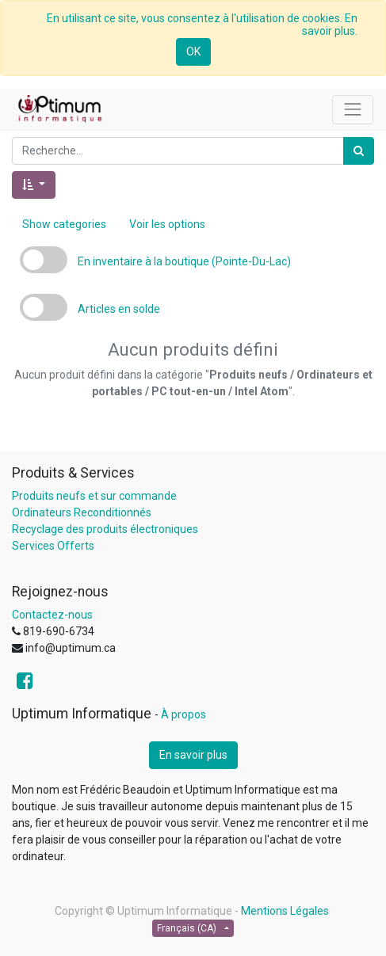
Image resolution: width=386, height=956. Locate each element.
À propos (183, 714)
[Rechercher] (358, 151)
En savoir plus (193, 754)
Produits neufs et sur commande (94, 495)
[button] (33, 185)
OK (193, 51)
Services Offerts (53, 545)
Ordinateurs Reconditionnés (81, 512)
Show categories (64, 224)
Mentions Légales (285, 911)
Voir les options (167, 224)
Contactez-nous (52, 614)
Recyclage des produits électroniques (105, 529)
